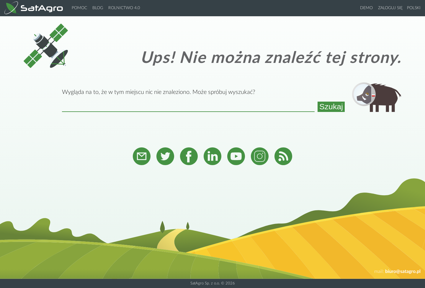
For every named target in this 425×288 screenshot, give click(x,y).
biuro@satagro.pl (403, 271)
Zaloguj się (390, 8)
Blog (97, 8)
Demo (366, 8)
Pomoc (79, 8)
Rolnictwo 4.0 (124, 8)
